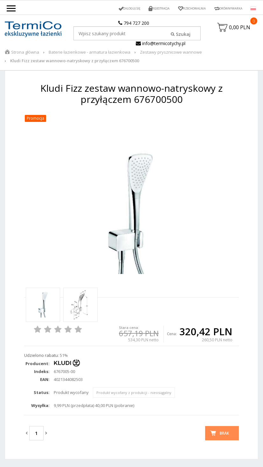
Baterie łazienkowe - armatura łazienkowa (89, 55)
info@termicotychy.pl (160, 43)
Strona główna (25, 55)
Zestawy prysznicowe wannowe (171, 55)
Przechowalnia (182, 8)
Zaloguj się (108, 8)
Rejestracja (143, 8)
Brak (224, 436)
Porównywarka (226, 8)
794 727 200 (133, 23)
